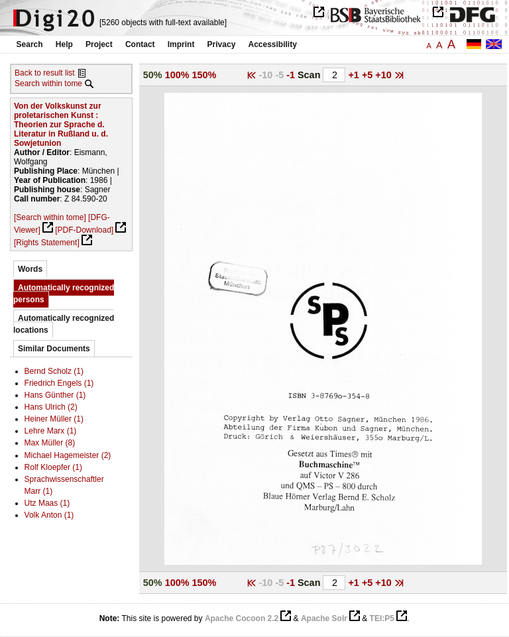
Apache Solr (324, 618)
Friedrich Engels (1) (59, 383)
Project (99, 44)
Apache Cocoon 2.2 (241, 618)
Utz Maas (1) (47, 503)
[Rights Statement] (47, 242)
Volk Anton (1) (49, 515)
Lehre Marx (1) (51, 430)
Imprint (181, 44)
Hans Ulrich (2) (51, 407)
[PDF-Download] (84, 230)
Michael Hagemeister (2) (68, 455)
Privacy (221, 44)
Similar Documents (54, 348)
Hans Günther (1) (55, 395)
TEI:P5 (382, 618)
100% (177, 75)
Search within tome (48, 83)
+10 (384, 75)
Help (64, 44)
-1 (292, 75)
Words (30, 269)
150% (204, 75)
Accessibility (273, 44)
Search (30, 44)
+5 (368, 75)
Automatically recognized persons (63, 293)
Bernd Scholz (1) (54, 371)
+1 (354, 75)
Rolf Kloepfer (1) (53, 467)
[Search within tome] (50, 217)
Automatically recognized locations (63, 324)
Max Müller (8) (50, 442)
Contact (140, 44)
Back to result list (45, 73)
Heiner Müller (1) (54, 419)
